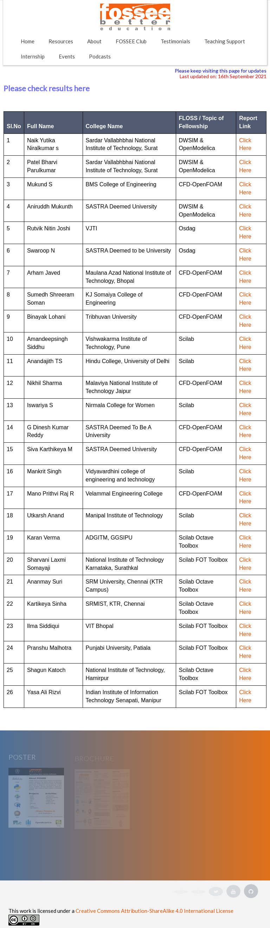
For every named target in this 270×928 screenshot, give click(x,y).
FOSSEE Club (131, 41)
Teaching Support (224, 41)
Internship (33, 56)
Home (27, 41)
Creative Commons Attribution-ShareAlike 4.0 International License (154, 911)
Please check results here (47, 88)
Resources (61, 41)
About (94, 41)
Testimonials (175, 41)
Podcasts (100, 56)
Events (67, 56)
